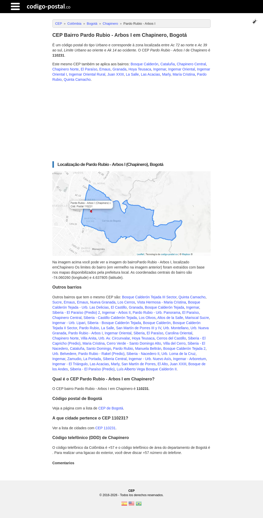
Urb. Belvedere (64, 354)
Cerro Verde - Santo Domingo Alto (134, 343)
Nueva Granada (103, 302)
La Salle (132, 74)
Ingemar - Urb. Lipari (68, 323)
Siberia (139, 333)
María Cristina (184, 74)
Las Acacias (150, 74)
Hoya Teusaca (139, 69)
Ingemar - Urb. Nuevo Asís (150, 359)
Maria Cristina (93, 343)
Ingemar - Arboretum (189, 359)
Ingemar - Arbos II (116, 312)
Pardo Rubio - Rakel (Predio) (101, 354)
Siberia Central (115, 359)
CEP (131, 491)
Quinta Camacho (77, 79)
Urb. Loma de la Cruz (179, 354)
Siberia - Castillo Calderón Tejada (110, 318)
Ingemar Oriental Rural (87, 74)
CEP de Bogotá (110, 408)
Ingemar (159, 69)
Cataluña (167, 64)
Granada (119, 69)
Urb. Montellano (176, 328)
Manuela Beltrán (148, 348)
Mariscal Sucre (197, 318)
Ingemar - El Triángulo (70, 364)
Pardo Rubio (89, 328)
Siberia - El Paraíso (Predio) (92, 369)
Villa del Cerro (174, 343)
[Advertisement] (131, 122)
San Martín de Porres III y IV (138, 328)
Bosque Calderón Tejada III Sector (149, 297)
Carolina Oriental (178, 333)
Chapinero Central (191, 64)
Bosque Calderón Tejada (164, 307)
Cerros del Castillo (171, 338)
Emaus (105, 69)
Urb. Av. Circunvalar (114, 338)
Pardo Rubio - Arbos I (85, 333)
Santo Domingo (98, 348)
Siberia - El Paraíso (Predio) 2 (76, 312)
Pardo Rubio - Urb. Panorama (156, 312)
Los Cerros (126, 302)
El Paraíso (89, 69)
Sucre (57, 302)
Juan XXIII (115, 74)
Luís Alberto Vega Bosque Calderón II (147, 369)
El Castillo (119, 307)
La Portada (92, 359)
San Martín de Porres (138, 364)
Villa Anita (88, 338)
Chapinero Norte (65, 69)
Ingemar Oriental (181, 69)
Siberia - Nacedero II (142, 354)
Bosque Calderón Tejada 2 (184, 348)
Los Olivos (147, 318)
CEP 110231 (105, 428)
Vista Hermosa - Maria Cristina (161, 302)
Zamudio (74, 359)
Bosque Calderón (144, 64)
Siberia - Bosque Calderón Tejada (114, 323)
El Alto (162, 364)
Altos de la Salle (170, 318)
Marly (166, 74)
